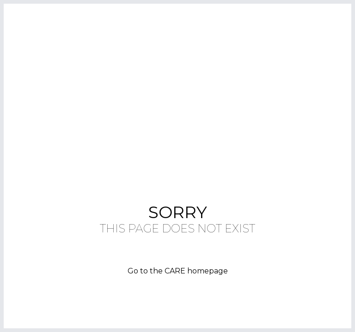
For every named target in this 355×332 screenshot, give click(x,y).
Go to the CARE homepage (178, 271)
